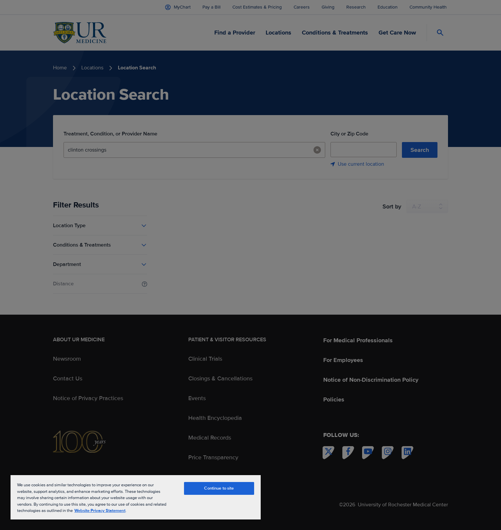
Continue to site (219, 488)
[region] (136, 496)
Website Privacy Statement (99, 510)
